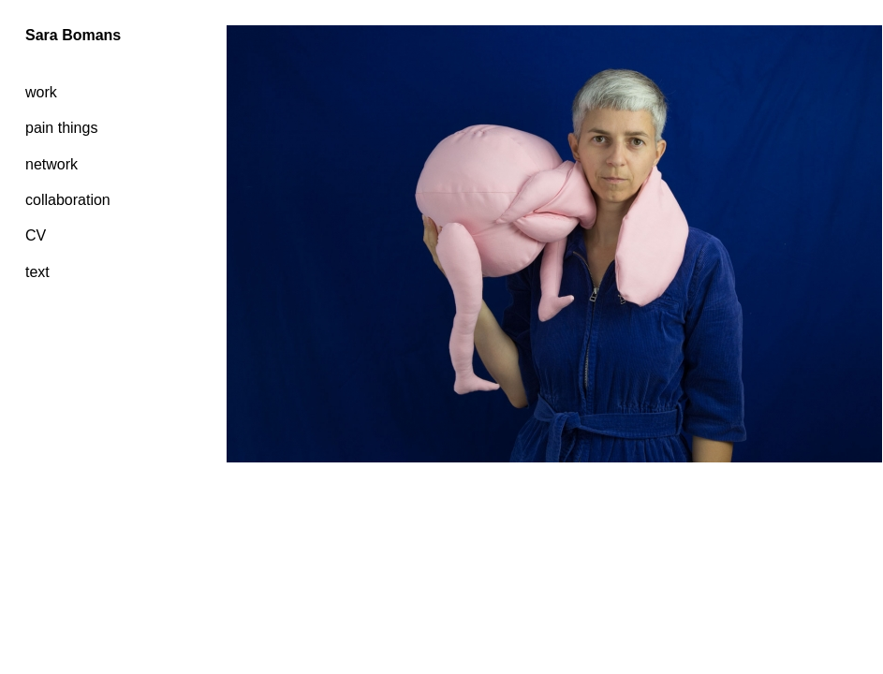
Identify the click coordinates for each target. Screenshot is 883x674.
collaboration (67, 200)
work (41, 92)
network (51, 164)
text (37, 272)
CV (35, 235)
